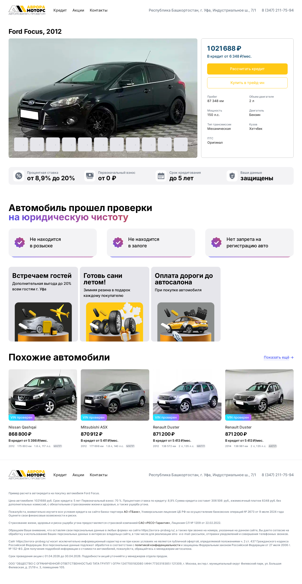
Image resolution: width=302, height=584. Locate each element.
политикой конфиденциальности (157, 545)
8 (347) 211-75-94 (278, 10)
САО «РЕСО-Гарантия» (154, 523)
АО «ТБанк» (132, 511)
